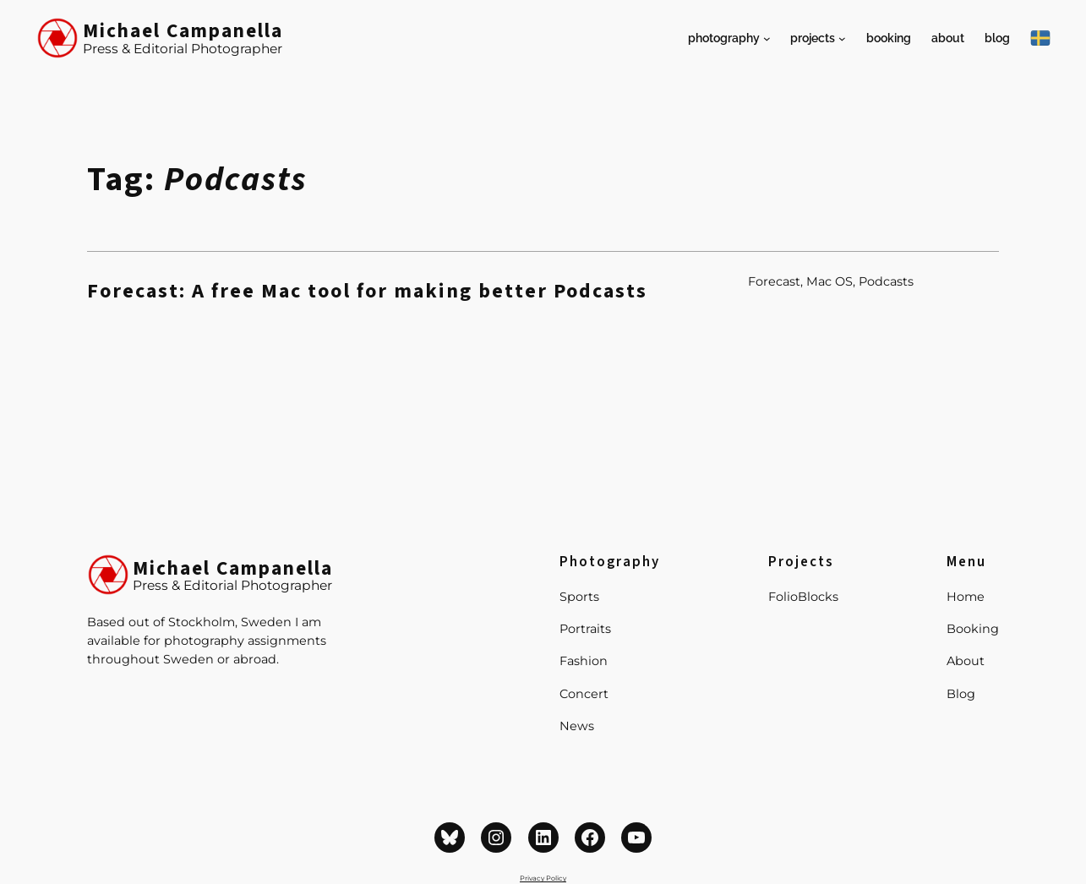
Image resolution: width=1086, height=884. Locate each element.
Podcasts (886, 281)
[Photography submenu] (767, 38)
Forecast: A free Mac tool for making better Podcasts (367, 292)
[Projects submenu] (842, 38)
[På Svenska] (1040, 38)
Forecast (774, 281)
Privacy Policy (543, 878)
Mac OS (829, 281)
